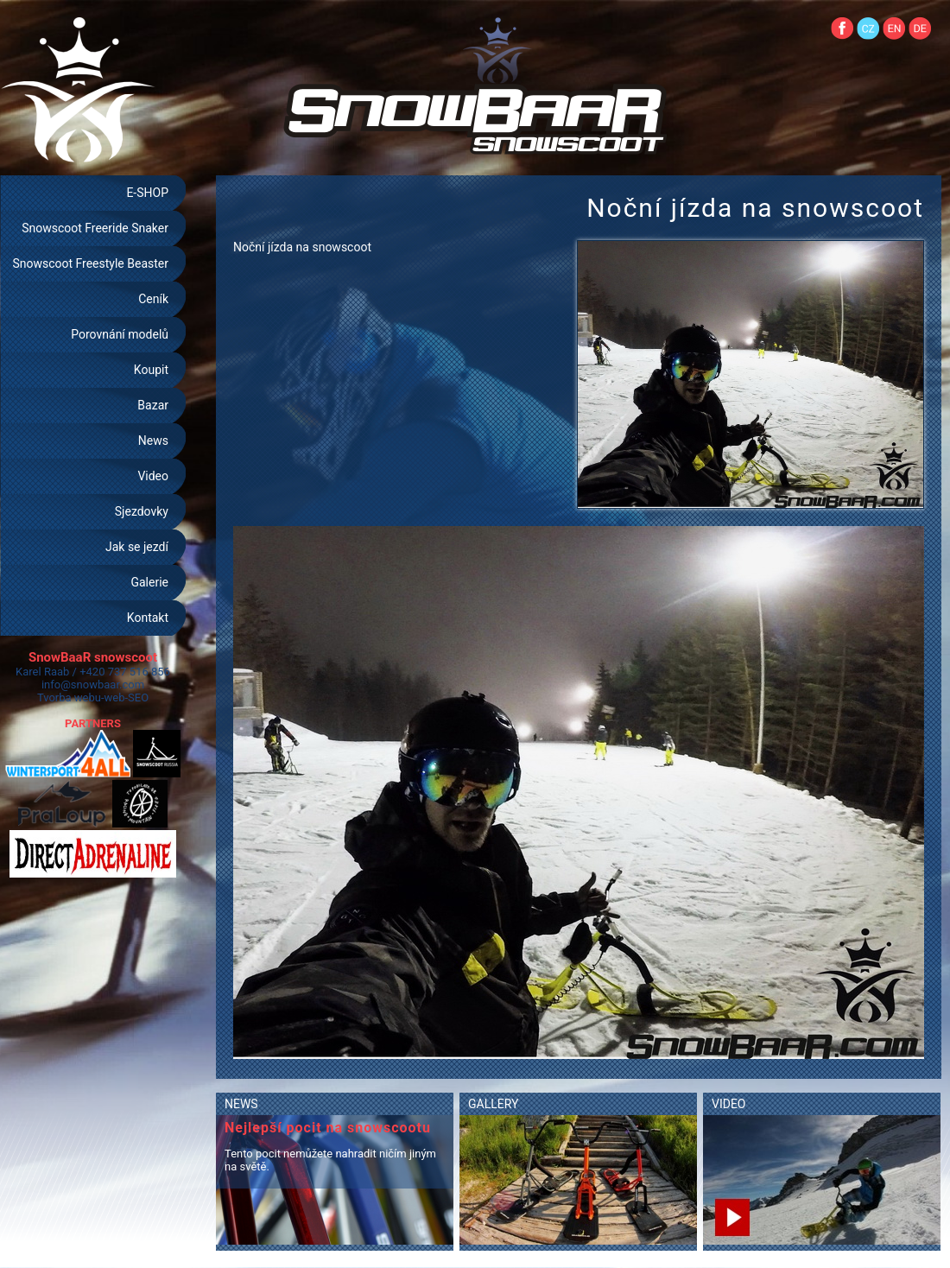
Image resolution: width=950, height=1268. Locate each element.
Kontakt (147, 617)
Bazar (152, 405)
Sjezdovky (141, 511)
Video (152, 476)
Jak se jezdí (136, 547)
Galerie (149, 582)
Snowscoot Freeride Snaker (95, 228)
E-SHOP (147, 193)
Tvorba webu (69, 697)
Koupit (151, 370)
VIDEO (729, 1104)
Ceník (153, 299)
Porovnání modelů (119, 334)
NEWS (241, 1104)
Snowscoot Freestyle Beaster (90, 263)
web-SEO (126, 697)
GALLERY (493, 1104)
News (153, 440)
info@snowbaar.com (92, 684)
